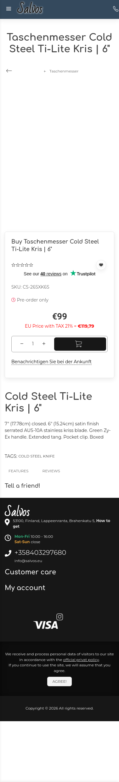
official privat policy (81, 659)
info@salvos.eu (28, 560)
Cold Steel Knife (36, 456)
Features (18, 471)
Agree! (59, 681)
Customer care (31, 572)
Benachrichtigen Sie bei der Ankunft (51, 362)
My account (26, 588)
